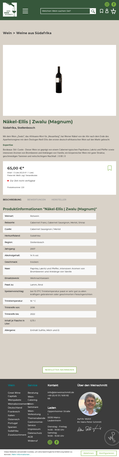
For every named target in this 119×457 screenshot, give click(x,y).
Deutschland (15, 408)
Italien (11, 415)
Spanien (12, 427)
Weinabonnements (18, 404)
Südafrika (13, 431)
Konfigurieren (106, 453)
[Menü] (25, 11)
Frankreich (14, 412)
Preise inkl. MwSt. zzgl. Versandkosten (22, 175)
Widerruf (33, 441)
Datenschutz (35, 433)
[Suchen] (93, 11)
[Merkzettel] (101, 10)
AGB (30, 437)
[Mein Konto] (107, 10)
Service (32, 385)
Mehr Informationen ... (21, 454)
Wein (11, 385)
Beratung (33, 393)
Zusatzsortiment (17, 435)
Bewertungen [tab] (36, 200)
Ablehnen (88, 453)
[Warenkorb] (113, 11)
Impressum (34, 429)
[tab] (12, 199)
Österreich (14, 419)
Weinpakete (14, 400)
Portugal (13, 423)
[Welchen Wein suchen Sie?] (65, 11)
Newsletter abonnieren (59, 370)
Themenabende (36, 418)
